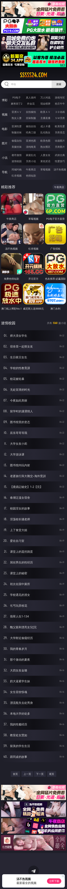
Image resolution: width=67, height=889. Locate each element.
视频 (5, 114)
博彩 (5, 100)
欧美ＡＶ (45, 112)
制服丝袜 (17, 132)
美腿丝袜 (17, 146)
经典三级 (31, 132)
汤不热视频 (60, 169)
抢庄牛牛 (60, 103)
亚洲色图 (31, 140)
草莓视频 (45, 169)
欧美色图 (45, 140)
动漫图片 (60, 140)
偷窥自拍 (17, 140)
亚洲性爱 (17, 126)
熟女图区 (45, 146)
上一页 (27, 774)
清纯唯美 (31, 146)
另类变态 (60, 132)
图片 (5, 143)
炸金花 (31, 103)
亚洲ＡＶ (17, 112)
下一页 (40, 774)
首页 (15, 774)
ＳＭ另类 (60, 118)
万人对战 (45, 97)
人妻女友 (45, 155)
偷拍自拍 (31, 126)
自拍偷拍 (31, 112)
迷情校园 (17, 161)
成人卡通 (45, 126)
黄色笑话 (45, 161)
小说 (5, 158)
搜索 (58, 84)
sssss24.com (33, 75)
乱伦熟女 (45, 132)
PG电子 (16, 97)
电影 (5, 129)
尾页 (51, 774)
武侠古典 (60, 155)
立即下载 (54, 881)
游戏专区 (60, 97)
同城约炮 (17, 169)
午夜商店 (31, 169)
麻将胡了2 (16, 103)
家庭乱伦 (31, 155)
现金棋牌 (45, 103)
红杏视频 (17, 175)
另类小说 (31, 161)
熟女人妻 (17, 118)
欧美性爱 (60, 126)
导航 (5, 172)
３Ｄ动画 (60, 112)
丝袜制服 (31, 118)
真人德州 (31, 97)
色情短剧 (31, 175)
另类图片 (60, 146)
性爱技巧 (60, 161)
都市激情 (17, 155)
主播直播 (45, 118)
